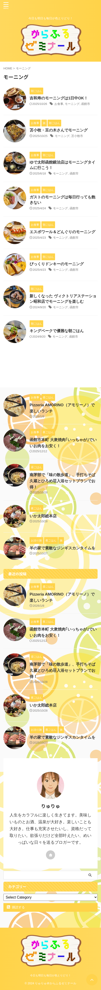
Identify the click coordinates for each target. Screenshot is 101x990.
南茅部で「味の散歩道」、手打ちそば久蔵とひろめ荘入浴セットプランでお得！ (62, 481)
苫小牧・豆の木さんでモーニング (59, 130)
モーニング (72, 104)
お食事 (58, 104)
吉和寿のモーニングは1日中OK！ (59, 98)
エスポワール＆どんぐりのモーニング (62, 232)
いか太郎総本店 (43, 516)
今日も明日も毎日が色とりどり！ (50, 975)
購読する (16, 907)
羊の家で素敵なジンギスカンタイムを (62, 548)
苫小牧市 (77, 136)
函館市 (85, 104)
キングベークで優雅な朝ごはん (57, 331)
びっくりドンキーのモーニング (57, 264)
